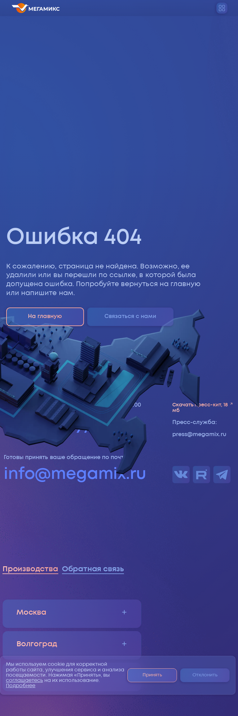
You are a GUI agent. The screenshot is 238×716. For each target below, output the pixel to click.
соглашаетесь (24, 680)
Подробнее (20, 685)
